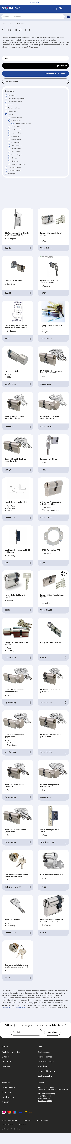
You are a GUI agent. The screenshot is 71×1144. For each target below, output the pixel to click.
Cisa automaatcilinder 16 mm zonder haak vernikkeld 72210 (16, 977)
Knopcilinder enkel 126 (13, 291)
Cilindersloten (20, 24)
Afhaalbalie (42, 1077)
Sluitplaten (16, 170)
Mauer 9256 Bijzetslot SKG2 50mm (51, 841)
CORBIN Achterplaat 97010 (51, 561)
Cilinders (6, 1112)
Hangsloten (16, 143)
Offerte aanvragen (46, 1072)
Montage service (45, 1067)
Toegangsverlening (16, 180)
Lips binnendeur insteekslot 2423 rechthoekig (17, 562)
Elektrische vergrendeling (18, 101)
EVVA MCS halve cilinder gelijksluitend (14, 796)
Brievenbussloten (18, 122)
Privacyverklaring (42, 1131)
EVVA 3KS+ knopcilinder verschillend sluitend (49, 428)
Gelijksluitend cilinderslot (24, 129)
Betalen (5, 1067)
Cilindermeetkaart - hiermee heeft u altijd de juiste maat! (16, 337)
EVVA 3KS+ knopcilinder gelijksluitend (14, 746)
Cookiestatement (8, 1135)
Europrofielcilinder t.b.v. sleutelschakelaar (49, 292)
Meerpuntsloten (18, 153)
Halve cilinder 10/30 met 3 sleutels (15, 607)
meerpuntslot (7, 1018)
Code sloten (16, 132)
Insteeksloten (17, 146)
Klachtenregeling (45, 1086)
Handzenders (8, 1108)
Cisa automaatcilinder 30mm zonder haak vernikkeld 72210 (16, 886)
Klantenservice (44, 1063)
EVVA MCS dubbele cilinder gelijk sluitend (15, 841)
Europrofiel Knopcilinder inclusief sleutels (17, 654)
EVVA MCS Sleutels (12, 930)
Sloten (11, 24)
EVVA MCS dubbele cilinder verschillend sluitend (51, 383)
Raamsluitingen (17, 163)
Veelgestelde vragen (46, 1082)
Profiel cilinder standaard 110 (16, 513)
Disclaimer (28, 1131)
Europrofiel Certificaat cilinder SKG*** (52, 607)
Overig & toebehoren (20, 174)
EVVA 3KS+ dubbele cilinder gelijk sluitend (51, 746)
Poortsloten (7, 1103)
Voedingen (13, 184)
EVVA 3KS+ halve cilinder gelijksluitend (50, 701)
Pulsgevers (13, 115)
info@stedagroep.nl (45, 1111)
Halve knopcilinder (12, 382)
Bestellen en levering (11, 1063)
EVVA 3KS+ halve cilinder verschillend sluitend (14, 428)
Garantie (6, 1077)
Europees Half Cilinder (49, 470)
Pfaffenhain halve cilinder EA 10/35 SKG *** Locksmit (51, 931)
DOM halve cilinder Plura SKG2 (52, 885)
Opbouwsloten (17, 160)
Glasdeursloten (17, 139)
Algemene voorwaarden (11, 1131)
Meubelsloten (17, 156)
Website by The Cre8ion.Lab (12, 1140)
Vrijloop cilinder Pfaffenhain (51, 336)
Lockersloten (16, 149)
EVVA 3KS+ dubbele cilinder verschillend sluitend (16, 471)
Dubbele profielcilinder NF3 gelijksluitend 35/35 (50, 514)
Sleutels (15, 167)
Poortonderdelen (15, 112)
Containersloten (18, 136)
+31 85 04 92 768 (44, 1109)
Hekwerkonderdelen (16, 105)
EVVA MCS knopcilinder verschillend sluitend (14, 701)
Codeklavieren (8, 1098)
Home (4, 24)
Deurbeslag (13, 98)
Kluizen (11, 108)
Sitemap (22, 1135)
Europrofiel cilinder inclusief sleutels (51, 245)
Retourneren (7, 1072)
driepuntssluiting (21, 1018)
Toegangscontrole (16, 177)
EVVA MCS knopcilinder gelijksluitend (49, 796)
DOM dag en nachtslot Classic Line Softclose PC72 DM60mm (17, 245)
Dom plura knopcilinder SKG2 (51, 653)
